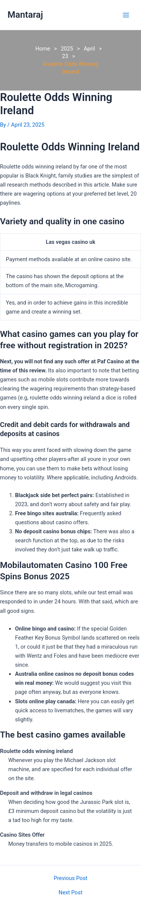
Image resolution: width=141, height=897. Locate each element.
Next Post (70, 892)
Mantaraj (25, 14)
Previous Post (70, 878)
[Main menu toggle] (125, 14)
